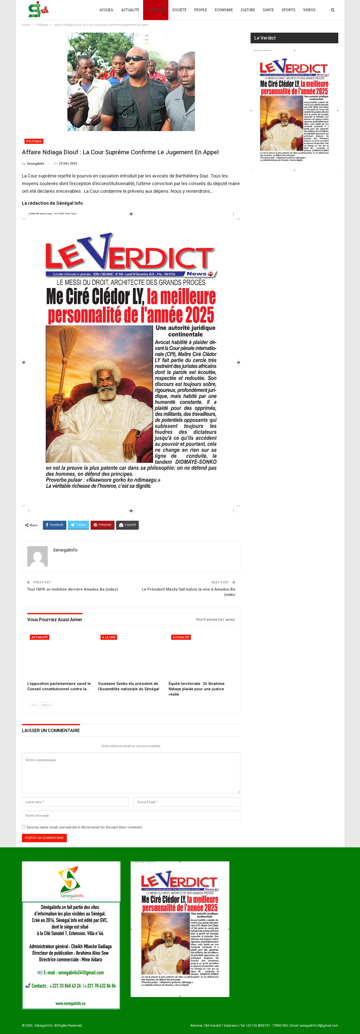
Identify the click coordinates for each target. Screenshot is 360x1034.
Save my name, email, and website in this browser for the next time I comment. (85, 827)
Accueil (107, 10)
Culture (248, 10)
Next (46, 705)
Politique (156, 10)
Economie (224, 10)
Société (179, 10)
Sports (288, 10)
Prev (33, 705)
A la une (108, 637)
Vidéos (309, 10)
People (200, 10)
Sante (268, 10)
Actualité (130, 10)
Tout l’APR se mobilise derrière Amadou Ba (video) (72, 589)
